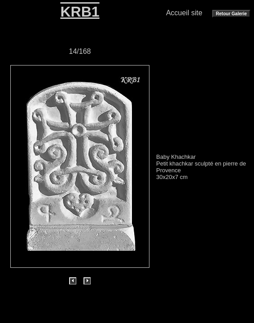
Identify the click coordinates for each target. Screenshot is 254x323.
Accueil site (184, 13)
